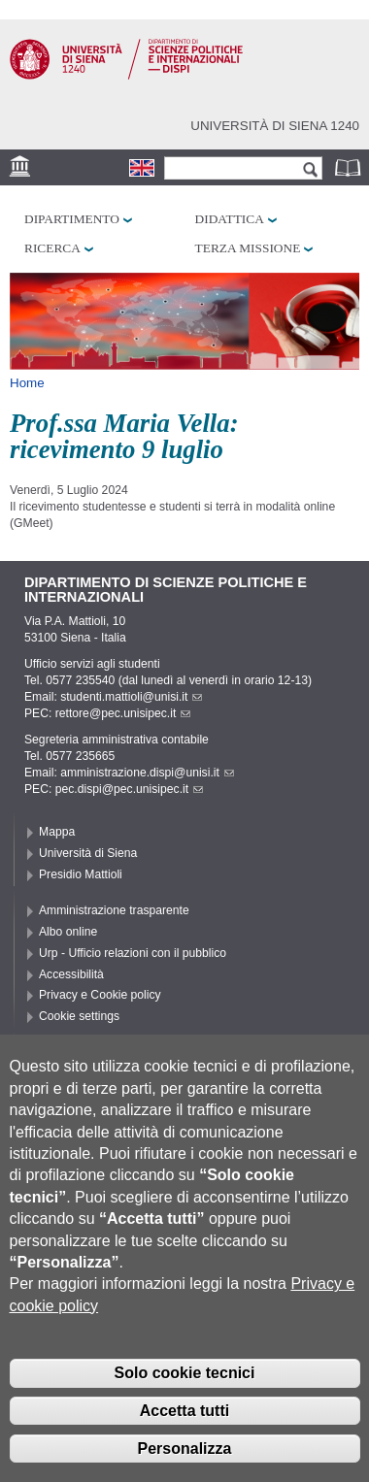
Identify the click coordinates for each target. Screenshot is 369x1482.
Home (27, 383)
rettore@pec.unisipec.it (123, 713)
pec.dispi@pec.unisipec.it (129, 789)
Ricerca (52, 248)
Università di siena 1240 (274, 125)
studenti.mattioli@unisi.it (131, 697)
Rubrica (349, 167)
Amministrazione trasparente (114, 910)
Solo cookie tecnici (185, 1407)
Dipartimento (71, 219)
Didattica (229, 219)
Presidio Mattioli (80, 874)
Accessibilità (71, 974)
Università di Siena (88, 853)
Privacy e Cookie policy (100, 995)
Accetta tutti (184, 1444)
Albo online (68, 932)
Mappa (57, 832)
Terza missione (248, 248)
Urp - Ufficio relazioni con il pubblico (132, 953)
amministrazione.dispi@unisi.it (147, 772)
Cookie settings (79, 1016)
